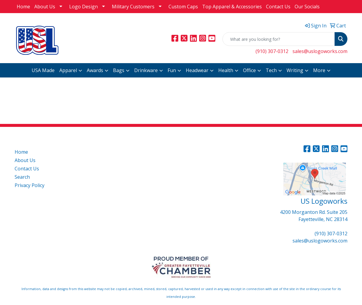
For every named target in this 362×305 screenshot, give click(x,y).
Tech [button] (271, 70)
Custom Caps (183, 6)
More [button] (319, 70)
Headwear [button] (197, 70)
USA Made (43, 70)
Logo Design (83, 6)
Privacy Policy (29, 185)
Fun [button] (172, 70)
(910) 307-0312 (272, 51)
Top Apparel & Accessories (232, 6)
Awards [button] (95, 70)
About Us (44, 6)
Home (23, 6)
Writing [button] (295, 70)
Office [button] (249, 70)
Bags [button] (118, 70)
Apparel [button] (68, 70)
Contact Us (278, 6)
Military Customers (133, 6)
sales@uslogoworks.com (320, 51)
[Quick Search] (278, 39)
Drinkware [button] (146, 70)
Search (22, 177)
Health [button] (225, 70)
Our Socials (307, 6)
